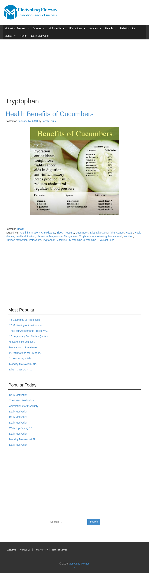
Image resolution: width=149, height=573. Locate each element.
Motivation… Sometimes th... (25, 347)
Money (8, 35)
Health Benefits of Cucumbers (50, 114)
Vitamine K (92, 239)
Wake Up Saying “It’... (21, 428)
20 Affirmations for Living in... (25, 352)
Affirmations (75, 28)
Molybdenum (86, 236)
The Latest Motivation (21, 400)
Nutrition (128, 236)
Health (109, 28)
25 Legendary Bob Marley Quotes (28, 336)
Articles (93, 28)
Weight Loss (107, 239)
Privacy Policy (41, 550)
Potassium (35, 239)
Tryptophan (49, 239)
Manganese (71, 236)
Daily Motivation (40, 35)
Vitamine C (78, 239)
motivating (101, 236)
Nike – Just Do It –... (20, 369)
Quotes (37, 28)
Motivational (115, 236)
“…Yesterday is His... (21, 358)
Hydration (42, 236)
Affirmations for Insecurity (23, 406)
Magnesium (55, 236)
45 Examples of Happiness (24, 319)
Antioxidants (48, 232)
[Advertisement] (74, 68)
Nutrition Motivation (17, 239)
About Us (11, 550)
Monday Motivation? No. (23, 364)
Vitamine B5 (64, 239)
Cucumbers (82, 232)
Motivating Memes (15, 28)
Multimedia (55, 28)
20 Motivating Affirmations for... (26, 325)
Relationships (127, 28)
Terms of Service (59, 550)
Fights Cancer (116, 232)
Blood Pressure (65, 232)
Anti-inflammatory (30, 232)
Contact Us (25, 550)
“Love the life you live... (22, 341)
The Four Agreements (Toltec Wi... (28, 330)
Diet (92, 232)
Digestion (101, 232)
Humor (23, 35)
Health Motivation (25, 236)
